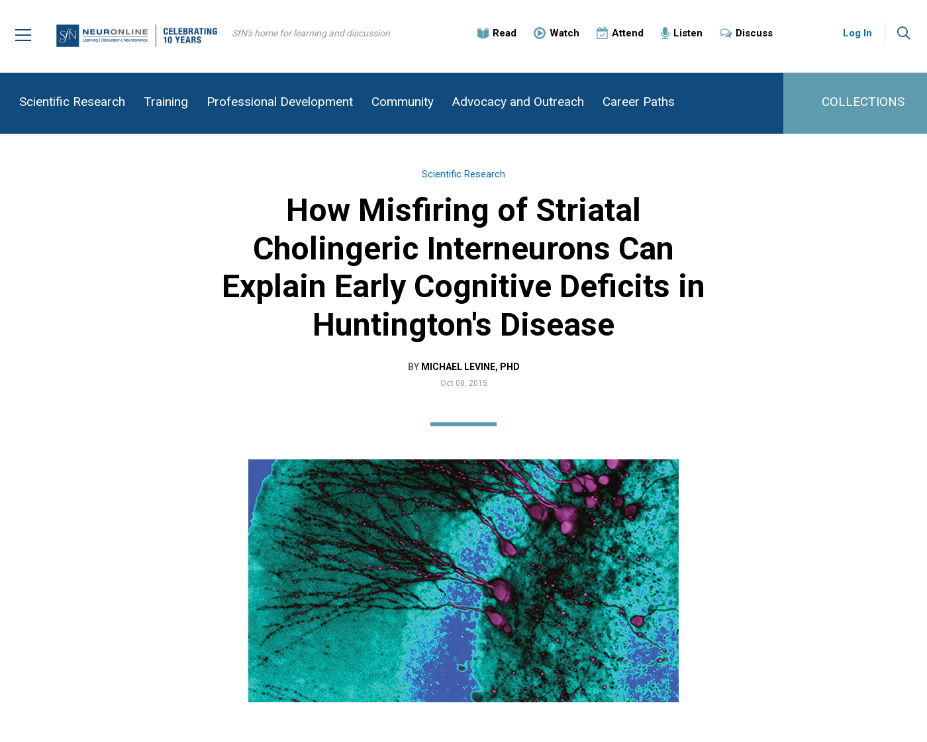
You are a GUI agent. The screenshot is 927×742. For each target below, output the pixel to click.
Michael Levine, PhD (470, 366)
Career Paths (639, 101)
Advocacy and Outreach (518, 101)
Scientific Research (72, 101)
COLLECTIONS (863, 101)
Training (166, 101)
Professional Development (280, 101)
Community (402, 101)
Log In (857, 33)
